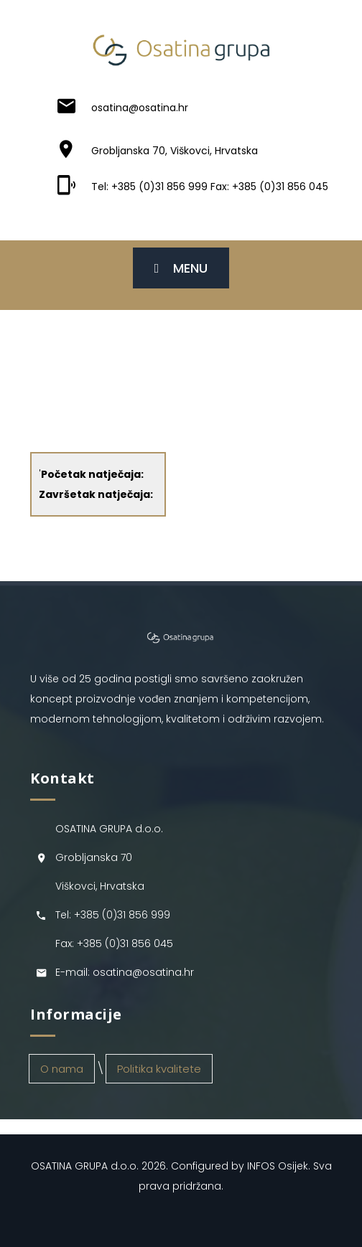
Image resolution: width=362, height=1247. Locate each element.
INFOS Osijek (277, 1166)
